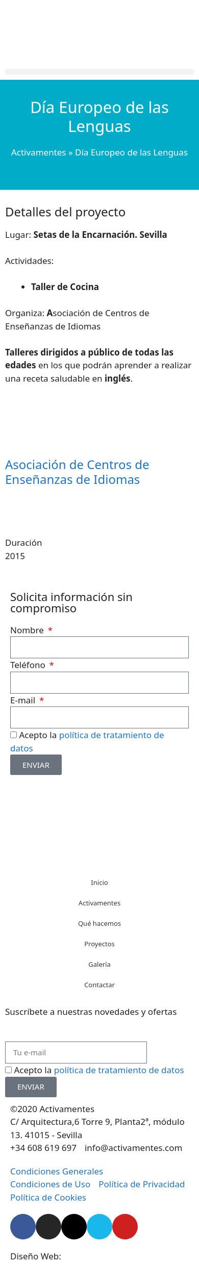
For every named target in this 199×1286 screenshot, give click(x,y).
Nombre (28, 630)
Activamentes (38, 152)
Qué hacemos (99, 923)
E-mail (24, 700)
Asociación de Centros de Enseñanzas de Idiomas (77, 471)
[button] (99, 72)
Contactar (99, 984)
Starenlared (86, 1256)
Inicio (99, 882)
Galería (99, 964)
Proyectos (99, 943)
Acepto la (99, 1070)
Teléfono (28, 665)
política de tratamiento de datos (119, 1070)
